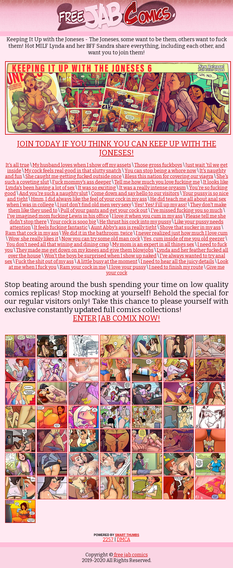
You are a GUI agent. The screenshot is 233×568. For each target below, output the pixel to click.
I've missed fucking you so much (187, 210)
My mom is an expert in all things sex (153, 244)
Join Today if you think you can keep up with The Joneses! (116, 148)
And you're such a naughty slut (53, 193)
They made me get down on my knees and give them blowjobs (85, 250)
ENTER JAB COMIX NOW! (116, 318)
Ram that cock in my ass (32, 233)
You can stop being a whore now (160, 171)
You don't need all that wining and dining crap (57, 244)
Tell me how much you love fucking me (157, 182)
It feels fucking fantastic (61, 227)
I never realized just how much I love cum (182, 233)
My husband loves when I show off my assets (82, 165)
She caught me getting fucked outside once (73, 176)
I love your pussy (127, 267)
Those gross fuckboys (158, 165)
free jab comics (130, 555)
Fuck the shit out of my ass (45, 261)
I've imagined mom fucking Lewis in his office (58, 216)
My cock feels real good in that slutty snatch (72, 171)
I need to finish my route (176, 267)
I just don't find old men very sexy (94, 205)
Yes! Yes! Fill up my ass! (160, 205)
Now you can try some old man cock (101, 239)
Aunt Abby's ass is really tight (124, 227)
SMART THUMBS (127, 535)
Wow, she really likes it (33, 239)
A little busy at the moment (107, 261)
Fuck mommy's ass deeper (81, 182)
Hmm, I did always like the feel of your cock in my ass (89, 199)
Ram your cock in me (83, 267)
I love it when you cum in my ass (147, 216)
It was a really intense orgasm (152, 188)
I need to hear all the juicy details (177, 261)
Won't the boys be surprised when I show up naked (100, 256)
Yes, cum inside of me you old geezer (184, 239)
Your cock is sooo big (73, 222)
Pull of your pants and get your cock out (104, 210)
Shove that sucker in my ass (190, 227)
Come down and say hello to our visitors (135, 193)
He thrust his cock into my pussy (135, 222)
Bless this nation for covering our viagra (169, 176)
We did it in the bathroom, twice (97, 233)
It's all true (17, 165)
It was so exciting (97, 188)
